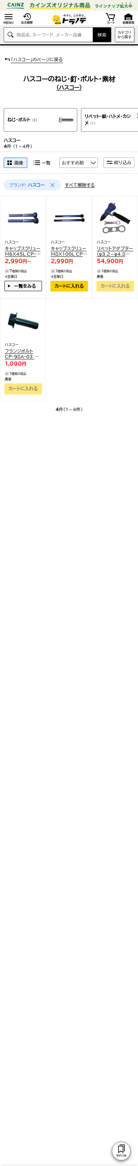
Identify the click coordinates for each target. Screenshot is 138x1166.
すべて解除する (80, 185)
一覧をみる (25, 286)
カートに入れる (69, 286)
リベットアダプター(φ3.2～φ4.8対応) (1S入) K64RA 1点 (115, 251)
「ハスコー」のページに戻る (33, 59)
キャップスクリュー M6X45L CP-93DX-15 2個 (22, 251)
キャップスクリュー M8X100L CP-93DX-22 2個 (68, 251)
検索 (102, 34)
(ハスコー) (69, 87)
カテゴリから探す (124, 35)
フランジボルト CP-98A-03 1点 (21, 354)
